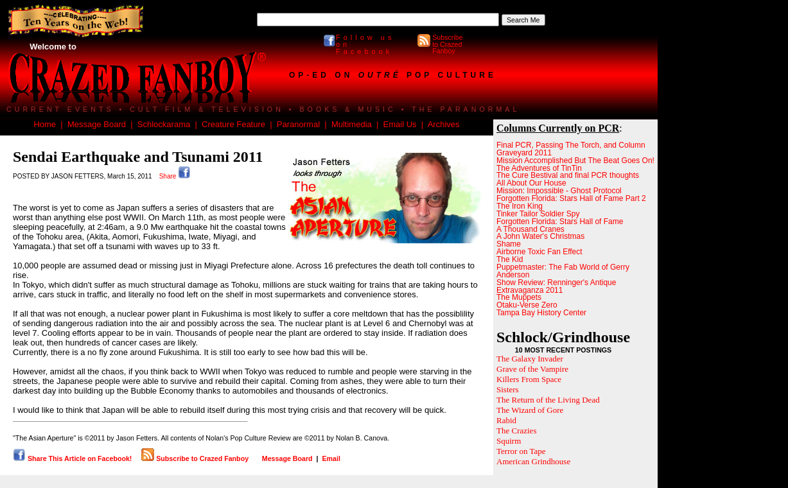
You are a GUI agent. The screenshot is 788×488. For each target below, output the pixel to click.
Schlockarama (163, 124)
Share (175, 176)
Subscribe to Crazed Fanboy (447, 44)
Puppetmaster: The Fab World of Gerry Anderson (562, 271)
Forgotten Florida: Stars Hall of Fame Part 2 (571, 198)
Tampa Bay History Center (541, 312)
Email (331, 458)
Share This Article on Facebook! (72, 458)
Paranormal (298, 124)
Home (44, 124)
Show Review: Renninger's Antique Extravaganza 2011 (556, 286)
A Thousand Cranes (530, 229)
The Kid (509, 259)
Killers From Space (528, 379)
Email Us (400, 124)
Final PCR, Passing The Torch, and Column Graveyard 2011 (570, 149)
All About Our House (531, 183)
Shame (508, 244)
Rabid (506, 420)
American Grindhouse (533, 461)
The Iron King (519, 206)
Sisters (507, 389)
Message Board (96, 124)
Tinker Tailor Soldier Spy (537, 213)
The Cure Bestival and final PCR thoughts (567, 175)
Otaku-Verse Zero (526, 305)
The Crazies (516, 430)
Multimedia (351, 124)
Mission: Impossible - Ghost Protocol (559, 190)
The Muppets (518, 297)
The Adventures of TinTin (539, 168)
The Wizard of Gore (529, 410)
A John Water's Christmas (540, 236)
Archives (444, 124)
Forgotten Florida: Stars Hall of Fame (559, 221)
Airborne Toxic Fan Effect (539, 251)
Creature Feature (233, 124)
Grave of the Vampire (532, 369)
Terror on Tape (521, 451)
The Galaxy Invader (529, 358)
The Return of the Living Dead (548, 400)
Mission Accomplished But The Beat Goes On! (575, 160)
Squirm (508, 441)
